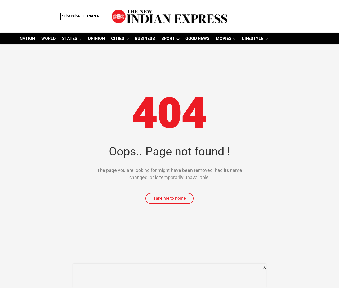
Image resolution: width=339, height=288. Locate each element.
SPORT (168, 38)
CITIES (117, 38)
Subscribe (71, 16)
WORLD (48, 38)
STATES (69, 38)
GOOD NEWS (197, 38)
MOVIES (223, 38)
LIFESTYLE (252, 38)
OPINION (96, 38)
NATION (27, 38)
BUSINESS (145, 38)
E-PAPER (91, 16)
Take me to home (169, 198)
